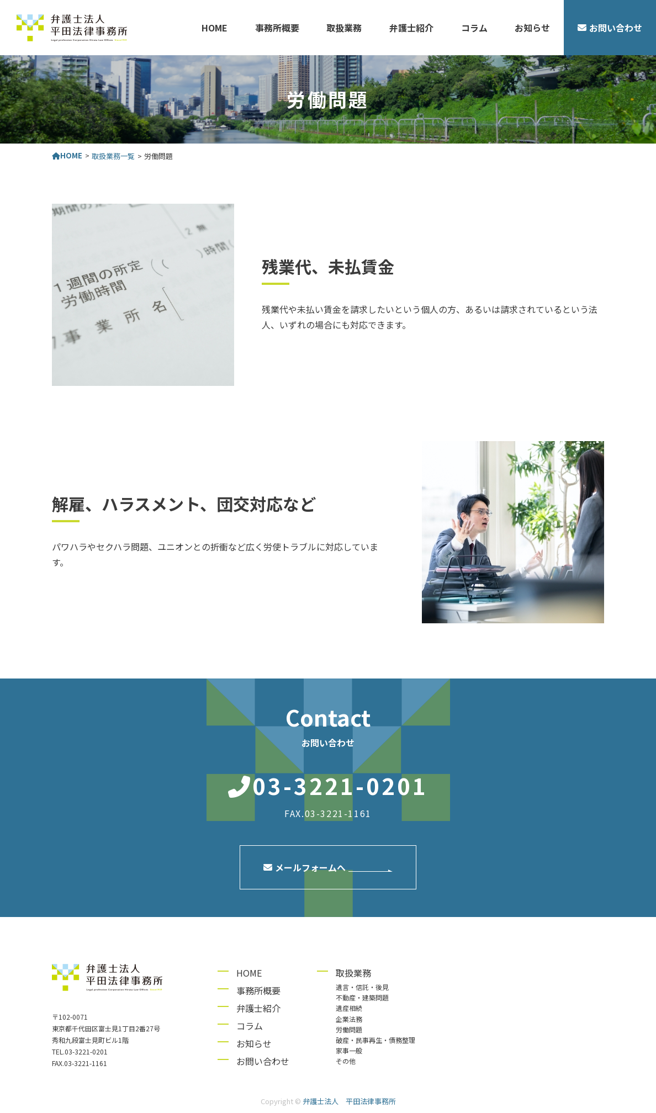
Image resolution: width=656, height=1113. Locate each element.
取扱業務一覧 (113, 156)
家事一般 (349, 1050)
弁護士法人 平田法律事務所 (349, 1101)
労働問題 (349, 1029)
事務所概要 (277, 27)
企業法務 (349, 1019)
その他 (346, 1061)
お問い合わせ (262, 1061)
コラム (474, 27)
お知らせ (532, 27)
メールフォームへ (304, 867)
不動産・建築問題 (362, 997)
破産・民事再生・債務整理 (375, 1040)
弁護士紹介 (411, 27)
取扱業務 (344, 27)
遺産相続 (349, 1008)
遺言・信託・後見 (362, 987)
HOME (215, 27)
